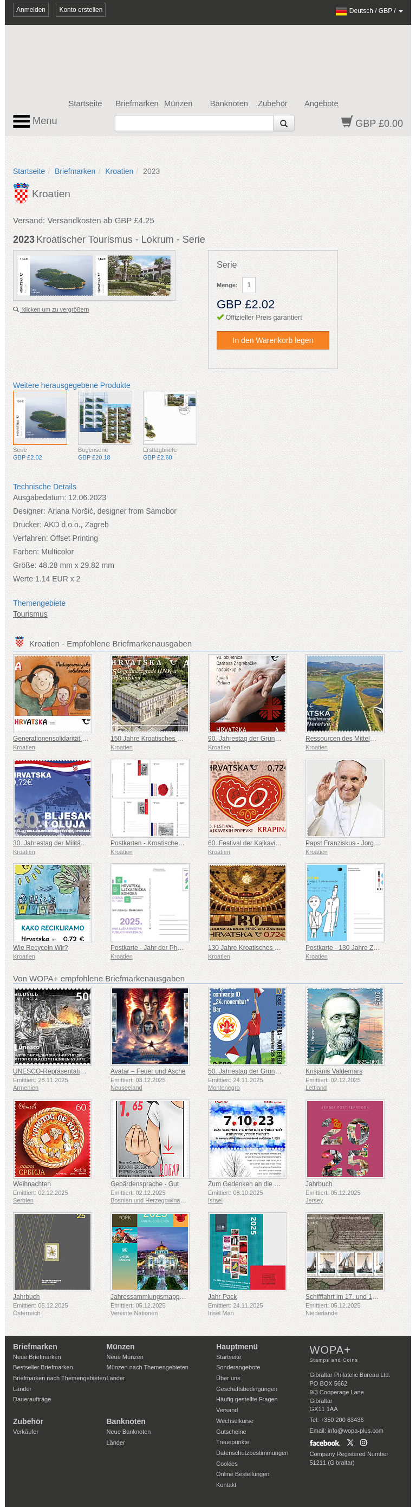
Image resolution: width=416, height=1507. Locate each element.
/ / (369, 11)
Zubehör (273, 103)
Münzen (178, 103)
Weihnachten (32, 1184)
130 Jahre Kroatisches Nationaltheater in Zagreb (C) (283, 948)
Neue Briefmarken (37, 1357)
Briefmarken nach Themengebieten (59, 1378)
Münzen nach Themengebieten (147, 1367)
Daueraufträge (32, 1399)
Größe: (25, 565)
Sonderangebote (238, 1367)
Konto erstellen (80, 10)
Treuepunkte (232, 1442)
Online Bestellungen (242, 1474)
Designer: (29, 511)
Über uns (228, 1378)
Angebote (321, 103)
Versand (227, 1410)
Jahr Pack (222, 1297)
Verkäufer (25, 1431)
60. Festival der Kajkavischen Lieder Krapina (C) (277, 843)
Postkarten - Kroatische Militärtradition (165, 843)
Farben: (26, 551)
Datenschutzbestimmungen (252, 1453)
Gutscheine (231, 1431)
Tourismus (30, 614)
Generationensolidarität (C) (52, 738)
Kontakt (226, 1485)
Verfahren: (30, 538)
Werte (23, 578)
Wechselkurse (234, 1421)
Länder (22, 1389)
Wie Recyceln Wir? (40, 948)
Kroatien (119, 171)
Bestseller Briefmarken (43, 1367)
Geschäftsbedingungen (246, 1389)
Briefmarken (137, 103)
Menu (35, 121)
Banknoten (229, 103)
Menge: (227, 285)
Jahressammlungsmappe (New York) (163, 1297)
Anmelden (31, 10)
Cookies (227, 1463)
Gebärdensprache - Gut (144, 1184)
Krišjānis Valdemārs (334, 1071)
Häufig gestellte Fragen (247, 1399)
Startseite (85, 103)
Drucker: (27, 524)
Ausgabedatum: (39, 497)
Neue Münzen (125, 1357)
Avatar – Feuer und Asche (148, 1071)
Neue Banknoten (129, 1431)
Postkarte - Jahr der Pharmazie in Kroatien (171, 948)
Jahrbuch (319, 1184)
